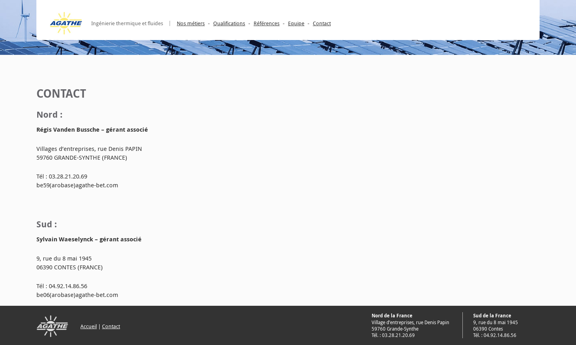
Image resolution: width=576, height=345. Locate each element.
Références (267, 23)
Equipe (296, 23)
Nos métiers (191, 23)
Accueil (88, 326)
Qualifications (229, 23)
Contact (322, 23)
